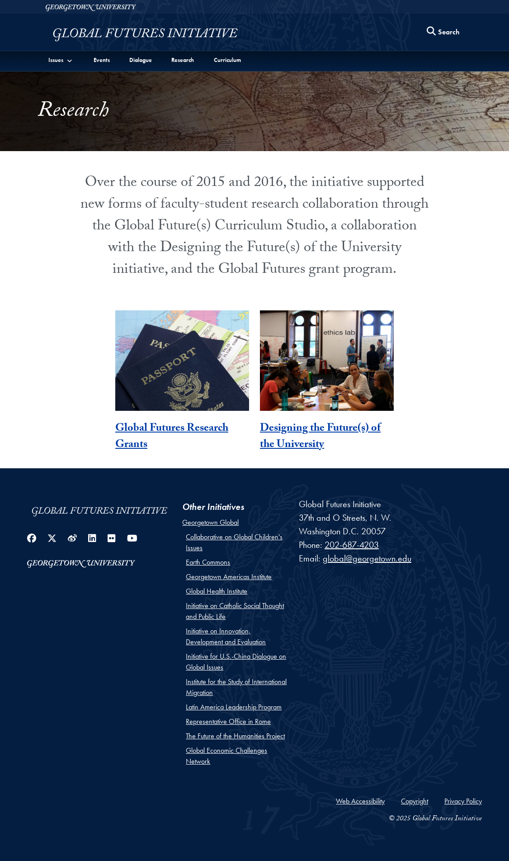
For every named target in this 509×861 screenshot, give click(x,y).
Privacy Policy (463, 801)
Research (182, 60)
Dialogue (140, 60)
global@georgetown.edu (367, 558)
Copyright (414, 801)
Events (102, 60)
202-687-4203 (352, 545)
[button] (60, 59)
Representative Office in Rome (228, 721)
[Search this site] (443, 32)
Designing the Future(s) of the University (320, 437)
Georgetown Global (210, 522)
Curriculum (227, 60)
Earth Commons (208, 562)
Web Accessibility (360, 801)
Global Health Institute (216, 591)
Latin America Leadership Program (234, 707)
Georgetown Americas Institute (229, 576)
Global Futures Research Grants (171, 437)
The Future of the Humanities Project (235, 736)
